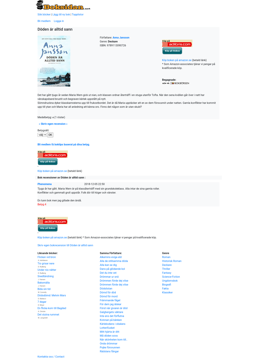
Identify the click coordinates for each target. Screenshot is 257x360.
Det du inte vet (108, 272)
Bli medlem (44, 21)
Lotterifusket (107, 327)
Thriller (166, 268)
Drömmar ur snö (109, 276)
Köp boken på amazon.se (176, 60)
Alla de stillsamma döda (114, 261)
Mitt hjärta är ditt (109, 331)
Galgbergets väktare (111, 312)
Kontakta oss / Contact (51, 356)
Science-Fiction (171, 276)
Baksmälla (44, 282)
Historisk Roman (171, 261)
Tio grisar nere (46, 263)
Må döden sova (109, 335)
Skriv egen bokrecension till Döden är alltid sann (65, 245)
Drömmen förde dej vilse (114, 280)
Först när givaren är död (114, 308)
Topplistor (78, 14)
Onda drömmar (108, 343)
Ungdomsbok (170, 280)
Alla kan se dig (108, 265)
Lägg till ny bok (61, 14)
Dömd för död (108, 292)
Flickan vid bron (47, 257)
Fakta (165, 288)
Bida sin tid (44, 289)
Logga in (59, 21)
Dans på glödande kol (112, 268)
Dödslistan (106, 288)
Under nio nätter (47, 269)
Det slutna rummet (48, 314)
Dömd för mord (109, 296)
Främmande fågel (110, 300)
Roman (166, 257)
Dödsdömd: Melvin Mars (52, 295)
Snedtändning (46, 276)
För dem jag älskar (110, 304)
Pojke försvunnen (110, 347)
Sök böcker (44, 14)
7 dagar (42, 301)
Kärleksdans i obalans (112, 323)
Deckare (167, 265)
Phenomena (45, 184)
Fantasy (166, 272)
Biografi (166, 284)
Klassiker (167, 292)
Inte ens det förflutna (112, 316)
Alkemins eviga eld (111, 257)
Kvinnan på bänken (111, 320)
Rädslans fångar (109, 351)
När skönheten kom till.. (113, 339)
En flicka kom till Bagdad (52, 308)
